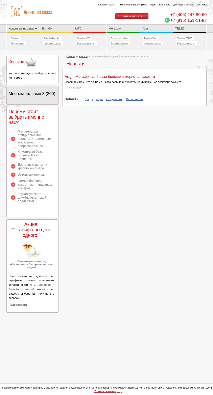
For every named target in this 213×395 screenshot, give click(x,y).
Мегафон (115, 28)
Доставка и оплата (183, 4)
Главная (71, 56)
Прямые (14, 38)
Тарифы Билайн (52, 38)
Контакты (201, 4)
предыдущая (94, 99)
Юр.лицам (164, 4)
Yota (145, 28)
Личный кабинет (132, 16)
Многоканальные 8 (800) (133, 4)
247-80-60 (188, 14)
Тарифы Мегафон (119, 38)
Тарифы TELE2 (184, 38)
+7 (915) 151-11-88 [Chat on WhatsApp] (188, 20)
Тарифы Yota (150, 38)
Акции (153, 4)
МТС (78, 28)
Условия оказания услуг (108, 391)
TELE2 (180, 28)
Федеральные (17, 43)
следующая (114, 99)
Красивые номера (23, 28)
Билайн (47, 28)
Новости (83, 56)
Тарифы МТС (83, 38)
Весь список (134, 99)
